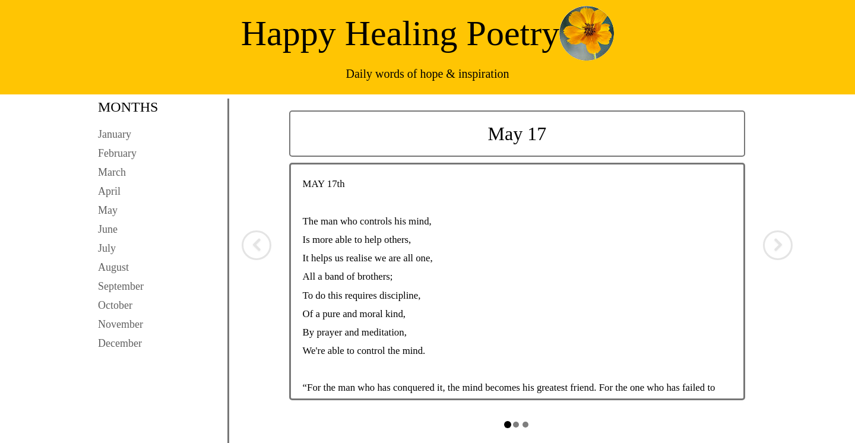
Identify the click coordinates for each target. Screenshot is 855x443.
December (120, 343)
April (109, 191)
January (114, 134)
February (117, 153)
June (108, 229)
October (115, 305)
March (112, 172)
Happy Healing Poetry (400, 33)
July (107, 248)
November (120, 324)
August (113, 267)
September (121, 286)
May (108, 210)
